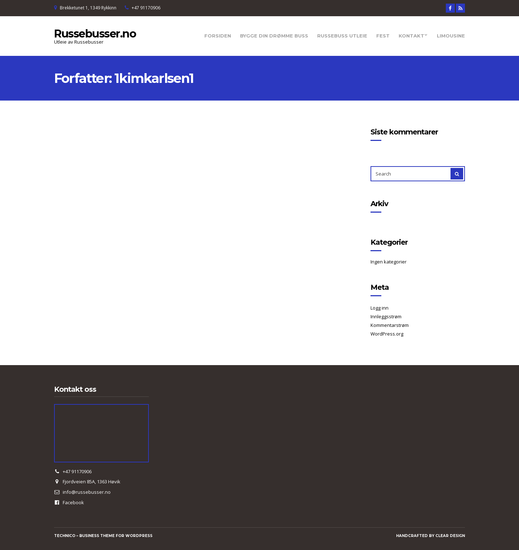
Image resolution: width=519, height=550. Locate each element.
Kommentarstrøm (390, 325)
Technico (64, 535)
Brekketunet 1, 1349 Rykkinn (88, 8)
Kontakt (411, 36)
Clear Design (450, 535)
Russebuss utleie (342, 36)
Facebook (73, 502)
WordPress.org (387, 334)
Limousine (451, 36)
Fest (383, 36)
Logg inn (380, 308)
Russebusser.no (95, 33)
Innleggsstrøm (386, 316)
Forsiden (217, 36)
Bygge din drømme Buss (274, 36)
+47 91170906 (146, 8)
